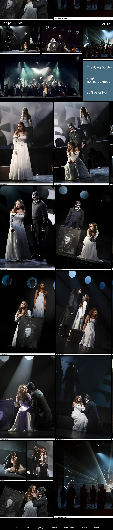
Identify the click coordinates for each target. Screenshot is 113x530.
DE (103, 23)
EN (108, 23)
